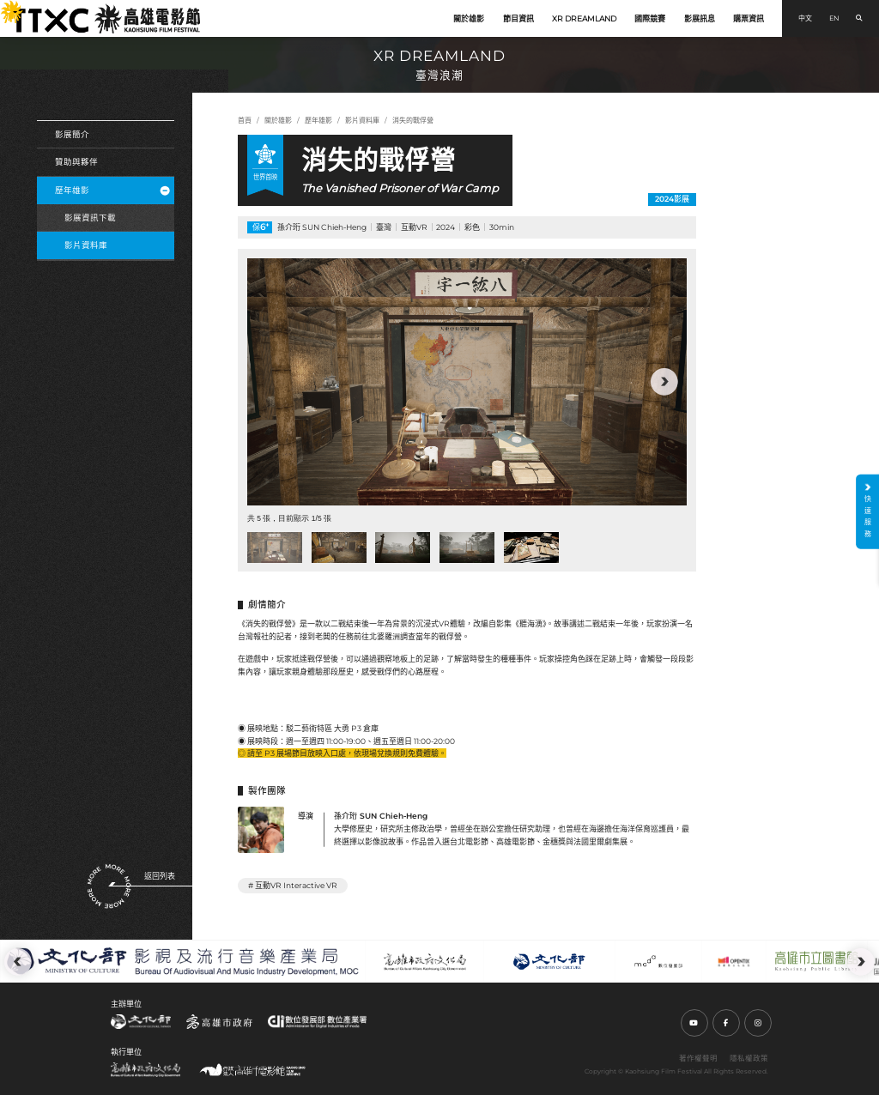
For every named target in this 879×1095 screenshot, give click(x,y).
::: (5, 7)
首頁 (245, 120)
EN (834, 18)
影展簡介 (72, 134)
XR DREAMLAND (584, 18)
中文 (805, 18)
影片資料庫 (85, 245)
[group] (467, 381)
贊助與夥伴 (76, 161)
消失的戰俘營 (412, 120)
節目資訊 (518, 18)
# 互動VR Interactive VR (292, 885)
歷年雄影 (112, 190)
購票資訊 (748, 18)
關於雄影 (468, 18)
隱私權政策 (749, 1058)
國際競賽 (649, 18)
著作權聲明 (698, 1058)
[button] (664, 382)
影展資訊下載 (90, 217)
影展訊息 (699, 18)
